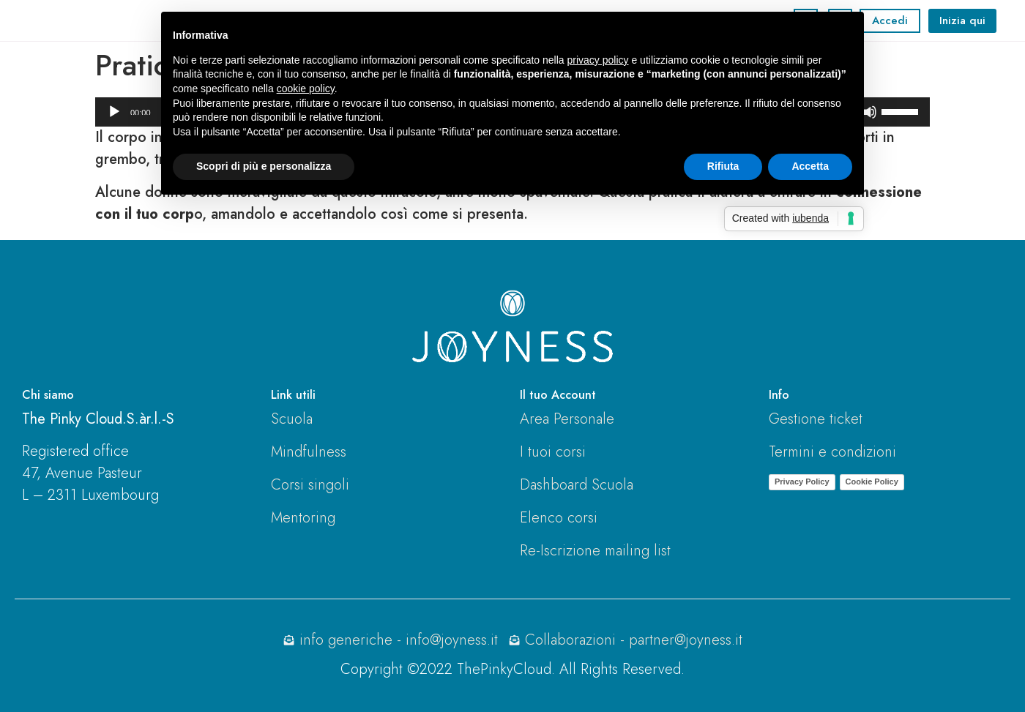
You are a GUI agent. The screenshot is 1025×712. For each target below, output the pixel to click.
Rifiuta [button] (723, 166)
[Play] (114, 112)
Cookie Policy (872, 481)
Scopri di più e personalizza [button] (263, 166)
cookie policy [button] (306, 88)
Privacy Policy (802, 481)
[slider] (901, 110)
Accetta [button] (810, 166)
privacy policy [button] (598, 60)
